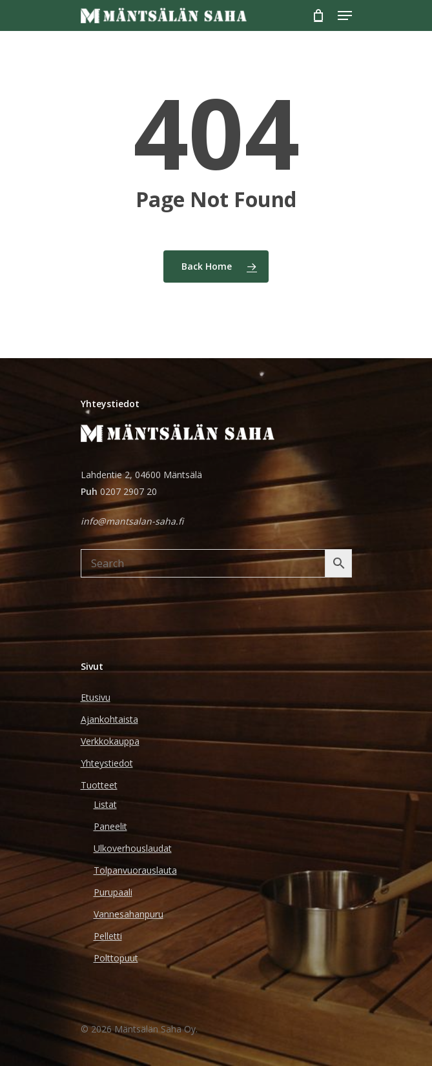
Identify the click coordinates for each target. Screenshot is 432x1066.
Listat (105, 804)
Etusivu (95, 697)
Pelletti (108, 936)
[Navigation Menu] (345, 15)
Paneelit (110, 826)
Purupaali (113, 892)
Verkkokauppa (110, 741)
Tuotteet (99, 785)
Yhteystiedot (107, 763)
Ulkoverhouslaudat (133, 848)
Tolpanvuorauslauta (135, 870)
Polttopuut (116, 958)
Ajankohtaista (109, 719)
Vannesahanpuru (128, 914)
